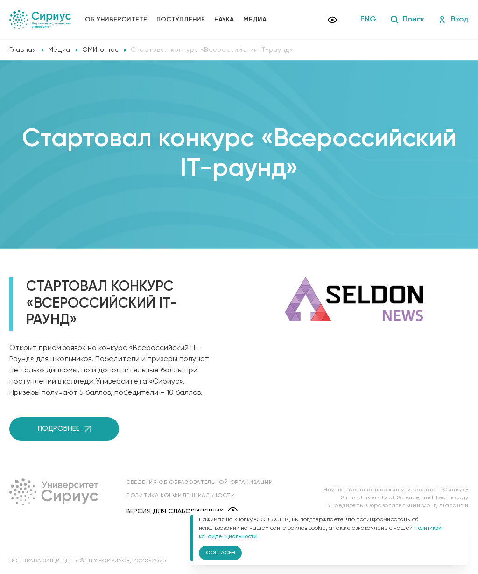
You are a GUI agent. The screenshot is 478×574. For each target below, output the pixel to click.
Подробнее (64, 428)
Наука (224, 19)
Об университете (116, 19)
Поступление (180, 19)
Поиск (407, 19)
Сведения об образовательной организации (199, 482)
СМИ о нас (100, 50)
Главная (22, 50)
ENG (368, 19)
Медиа (255, 19)
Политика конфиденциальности (180, 495)
